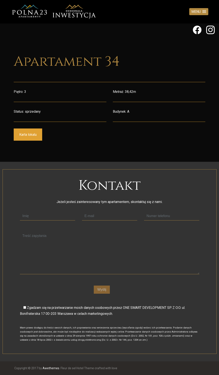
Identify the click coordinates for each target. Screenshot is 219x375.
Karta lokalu (28, 135)
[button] (198, 11)
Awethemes (51, 368)
